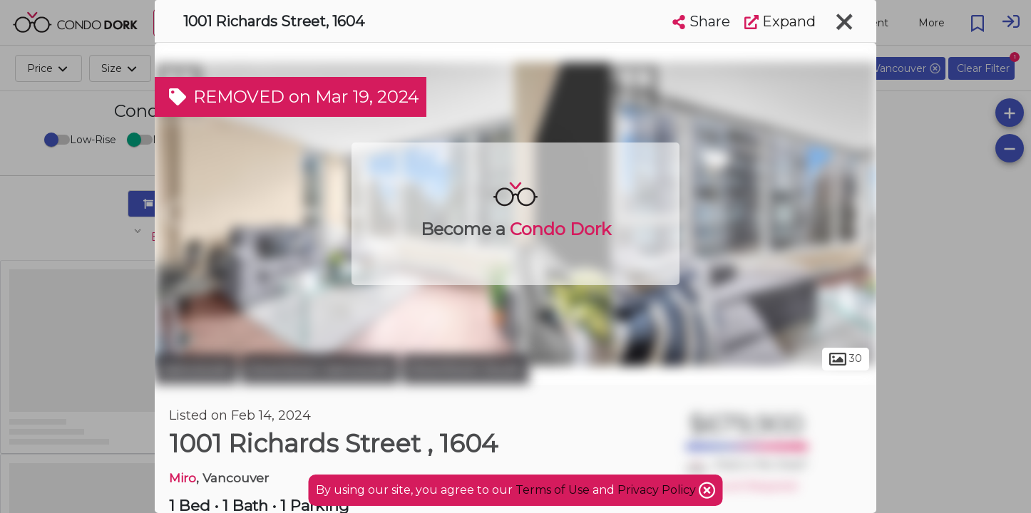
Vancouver (196, 369)
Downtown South (465, 369)
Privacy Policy (658, 490)
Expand (780, 21)
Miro (182, 477)
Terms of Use (553, 490)
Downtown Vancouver (319, 369)
